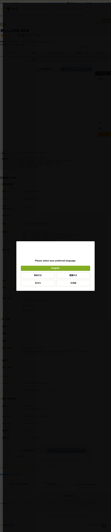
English (55, 268)
